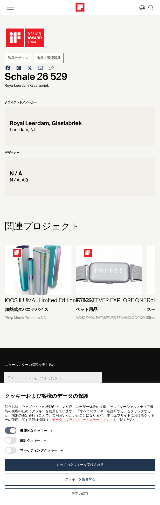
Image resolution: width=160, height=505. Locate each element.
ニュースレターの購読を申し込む (30, 365)
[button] (140, 7)
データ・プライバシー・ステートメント (82, 420)
